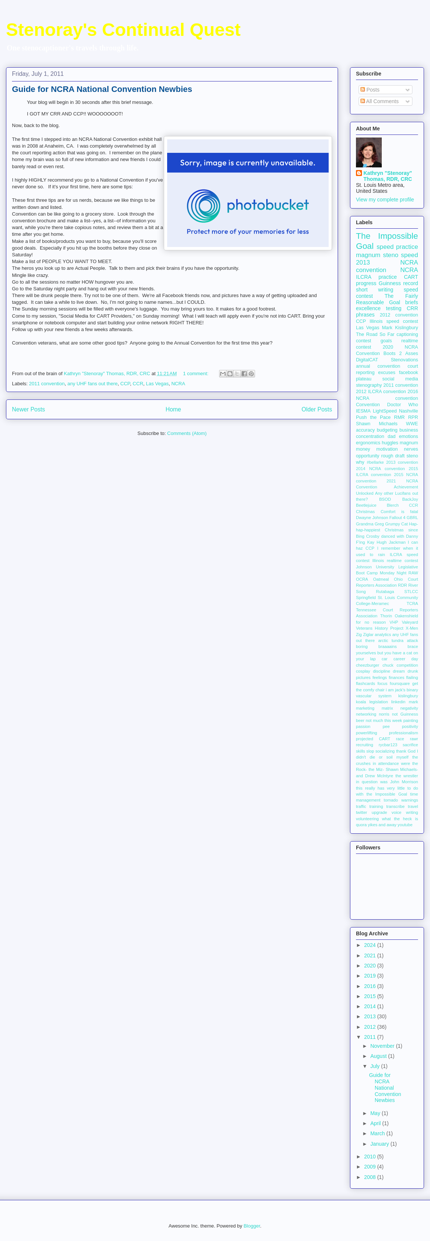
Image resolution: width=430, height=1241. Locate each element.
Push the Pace (373, 417)
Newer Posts (28, 409)
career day (405, 659)
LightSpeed (385, 411)
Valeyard (410, 622)
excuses (386, 372)
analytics (383, 634)
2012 (370, 1027)
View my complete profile (385, 200)
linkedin (398, 702)
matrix (387, 708)
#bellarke (375, 462)
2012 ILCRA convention (381, 391)
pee (386, 726)
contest (363, 340)
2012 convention (399, 315)
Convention (368, 404)
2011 (370, 1037)
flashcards (365, 683)
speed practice (397, 246)
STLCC (411, 591)
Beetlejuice (366, 505)
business (408, 430)
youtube (404, 824)
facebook (408, 372)
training (376, 806)
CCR (138, 383)
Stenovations (404, 359)
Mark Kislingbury (400, 327)
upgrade (379, 812)
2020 (370, 966)
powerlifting (366, 733)
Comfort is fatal (399, 511)
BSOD (385, 499)
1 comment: (196, 373)
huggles (390, 442)
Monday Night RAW (399, 573)
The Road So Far (375, 334)
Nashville (408, 411)
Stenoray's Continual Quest (123, 30)
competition (407, 665)
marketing (365, 708)
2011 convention (47, 383)
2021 (370, 955)
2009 (370, 1167)
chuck (388, 665)
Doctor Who (402, 404)
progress (366, 283)
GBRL (412, 517)
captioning (407, 334)
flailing (412, 677)
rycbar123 (388, 745)
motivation (386, 449)
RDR (402, 585)
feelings (379, 677)
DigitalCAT (367, 359)
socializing (385, 751)
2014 (370, 1006)
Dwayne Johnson (372, 517)
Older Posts (317, 409)
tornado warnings (401, 800)
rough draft (393, 456)
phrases (365, 315)
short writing (374, 290)
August (379, 1056)
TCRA (412, 603)
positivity (410, 726)
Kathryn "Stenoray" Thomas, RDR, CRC (387, 176)
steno (412, 456)
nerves (411, 449)
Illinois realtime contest (395, 560)
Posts (370, 90)
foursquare (400, 683)
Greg (379, 524)
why (360, 462)
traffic (361, 806)
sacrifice (410, 745)
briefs (411, 302)
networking (366, 714)
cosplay (363, 671)
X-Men (412, 628)
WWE (412, 423)
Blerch (393, 505)
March (378, 1133)
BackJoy (410, 499)
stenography (369, 385)
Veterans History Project (379, 628)
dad (392, 436)
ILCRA (363, 277)
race (400, 739)
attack (412, 640)
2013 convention (402, 462)
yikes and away (382, 824)
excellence (368, 308)
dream (399, 671)
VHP (394, 622)
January (380, 1144)
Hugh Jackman (391, 542)
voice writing (404, 812)
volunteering (367, 818)
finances (397, 677)
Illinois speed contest (393, 321)
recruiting (364, 745)
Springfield (366, 597)
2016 (370, 986)
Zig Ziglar (365, 634)
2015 (370, 996)
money (363, 449)
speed (409, 255)
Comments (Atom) (186, 433)
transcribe (395, 806)
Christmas (365, 511)
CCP (125, 383)
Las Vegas (157, 383)
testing (393, 308)
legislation (378, 702)
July (375, 1066)
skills (360, 751)
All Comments (379, 101)
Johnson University (375, 567)
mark (413, 702)
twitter (361, 812)
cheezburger (367, 665)
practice (387, 277)
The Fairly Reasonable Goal (387, 299)
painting (410, 720)
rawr (414, 739)
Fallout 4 (397, 517)
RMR (399, 417)
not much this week (384, 720)
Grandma (365, 524)
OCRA (362, 579)
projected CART (373, 739)
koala (361, 702)
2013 (370, 1016)
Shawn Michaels (376, 423)
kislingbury (408, 696)
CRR (412, 308)
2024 (370, 945)
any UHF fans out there (92, 383)
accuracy (365, 430)
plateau (363, 379)
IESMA (363, 411)
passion (363, 726)
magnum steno (377, 255)
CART (411, 277)
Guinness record (398, 283)
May (375, 1113)
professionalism (403, 733)
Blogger (251, 1226)
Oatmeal (381, 579)
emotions (408, 436)
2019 (370, 976)
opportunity (367, 456)
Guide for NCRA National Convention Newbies (102, 89)
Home (173, 409)
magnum (409, 442)
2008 (370, 1177)
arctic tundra (390, 640)
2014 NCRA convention (380, 468)
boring (362, 646)
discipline (381, 671)
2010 (370, 1157)
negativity (409, 708)
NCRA (178, 383)
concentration (370, 436)
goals (386, 340)
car (385, 659)
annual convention (378, 366)
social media (400, 379)
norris (384, 714)
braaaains (387, 646)
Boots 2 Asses (401, 353)
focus (382, 683)
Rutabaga (385, 591)
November (383, 1046)
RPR (413, 417)
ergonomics (368, 442)
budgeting (387, 430)
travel (413, 806)
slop (370, 751)
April (376, 1123)
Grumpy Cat (396, 524)
